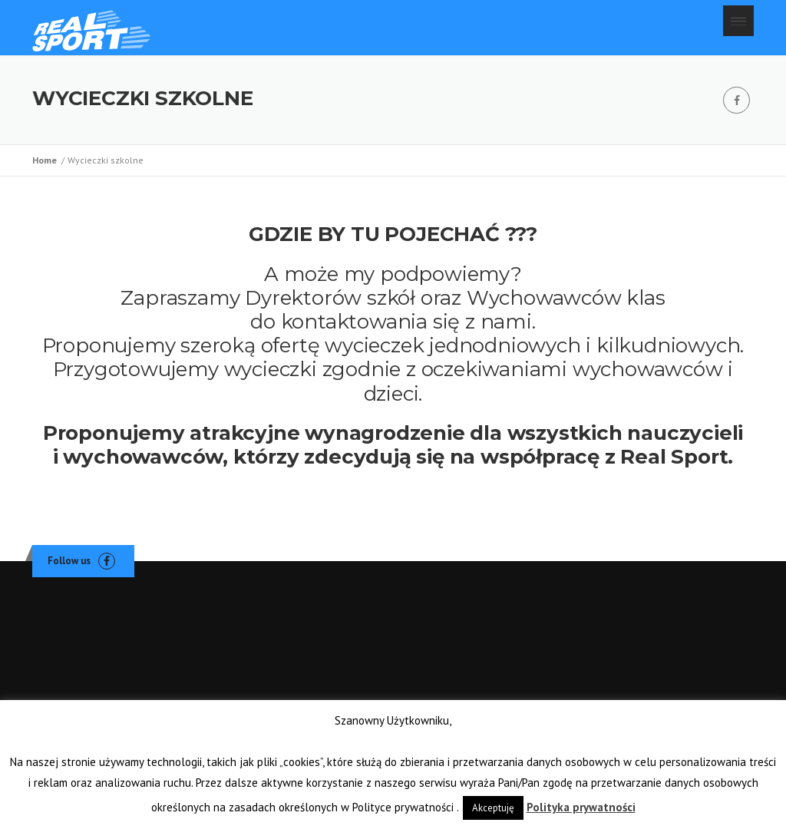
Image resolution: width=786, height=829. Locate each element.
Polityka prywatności (581, 807)
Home (46, 160)
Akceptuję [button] (493, 807)
